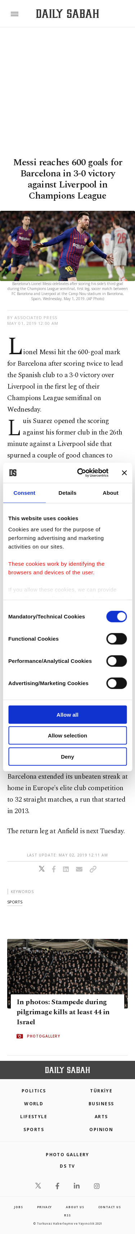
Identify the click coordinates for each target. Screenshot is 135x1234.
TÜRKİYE (101, 1091)
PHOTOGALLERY (43, 1036)
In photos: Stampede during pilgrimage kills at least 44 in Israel (63, 1012)
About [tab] (110, 492)
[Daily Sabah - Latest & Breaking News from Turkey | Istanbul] (67, 13)
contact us (109, 1207)
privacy (44, 1207)
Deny (67, 756)
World (33, 1104)
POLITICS (34, 1091)
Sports (33, 1129)
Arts (101, 1117)
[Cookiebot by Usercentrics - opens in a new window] (80, 473)
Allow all (67, 714)
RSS (67, 1215)
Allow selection (67, 735)
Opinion (101, 1129)
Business (101, 1104)
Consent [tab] (24, 492)
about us (75, 1207)
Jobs (18, 1207)
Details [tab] (68, 492)
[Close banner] (124, 472)
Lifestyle (33, 1117)
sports (14, 902)
